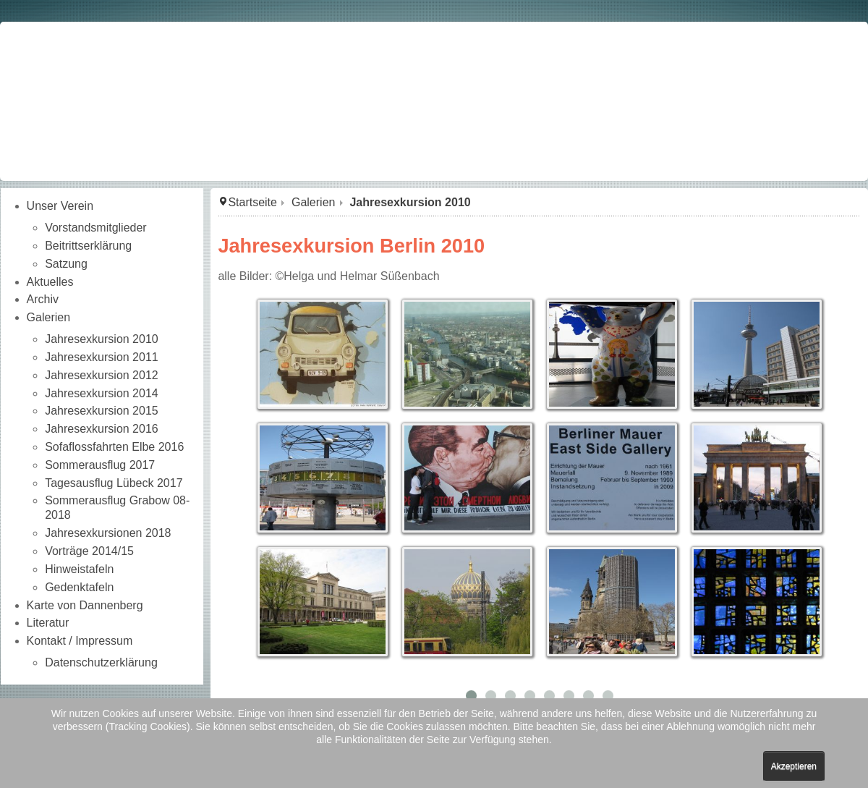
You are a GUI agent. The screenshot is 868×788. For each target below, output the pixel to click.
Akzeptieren (794, 766)
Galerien (313, 202)
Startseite (252, 202)
